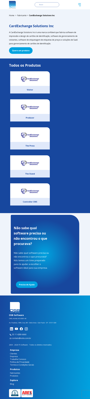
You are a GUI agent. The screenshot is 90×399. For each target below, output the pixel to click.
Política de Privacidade (19, 362)
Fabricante (21, 15)
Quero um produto (21, 50)
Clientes (13, 353)
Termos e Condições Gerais (22, 365)
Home (11, 15)
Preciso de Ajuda (27, 284)
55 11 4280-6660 (17, 334)
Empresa (14, 356)
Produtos (14, 375)
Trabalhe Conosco (18, 359)
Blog (12, 384)
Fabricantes (14, 373)
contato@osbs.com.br (20, 338)
